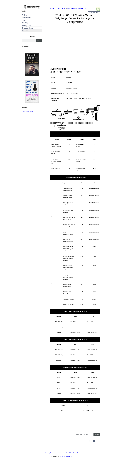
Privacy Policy (49, 453)
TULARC (24, 31)
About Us (69, 453)
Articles (24, 15)
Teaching (25, 23)
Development (26, 18)
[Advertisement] (75, 42)
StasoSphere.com (66, 456)
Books (24, 20)
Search (75, 453)
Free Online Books (28, 112)
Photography (26, 25)
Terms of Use (60, 453)
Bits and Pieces (27, 28)
